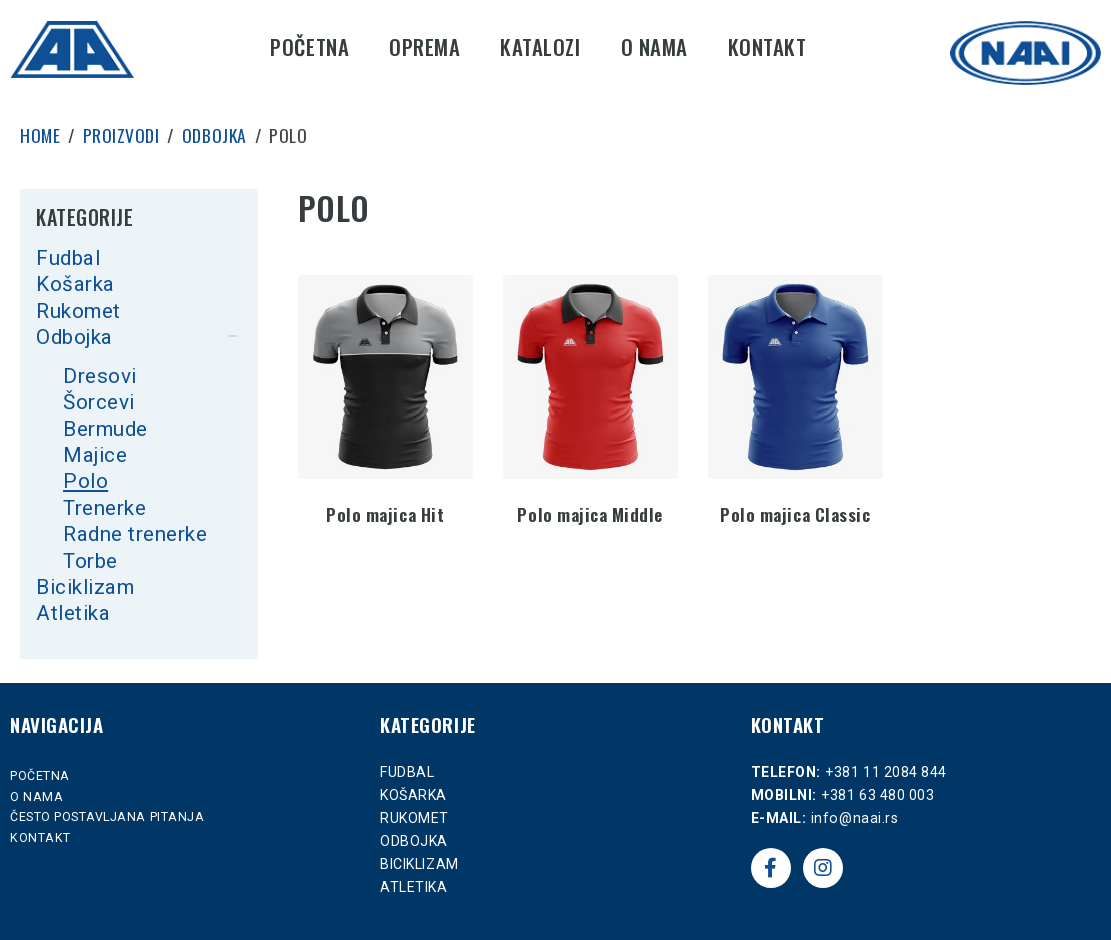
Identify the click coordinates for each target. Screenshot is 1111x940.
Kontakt (767, 46)
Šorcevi (99, 402)
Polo (85, 481)
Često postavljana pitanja (107, 817)
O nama (654, 46)
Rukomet (78, 311)
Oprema (424, 46)
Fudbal (68, 258)
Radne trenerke (135, 534)
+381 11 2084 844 (885, 772)
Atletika (73, 613)
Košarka (75, 284)
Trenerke (104, 508)
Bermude (105, 429)
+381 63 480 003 (877, 795)
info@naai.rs (854, 818)
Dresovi (100, 376)
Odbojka (74, 337)
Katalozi (540, 46)
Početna (309, 46)
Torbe (90, 561)
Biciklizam (85, 587)
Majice (95, 455)
